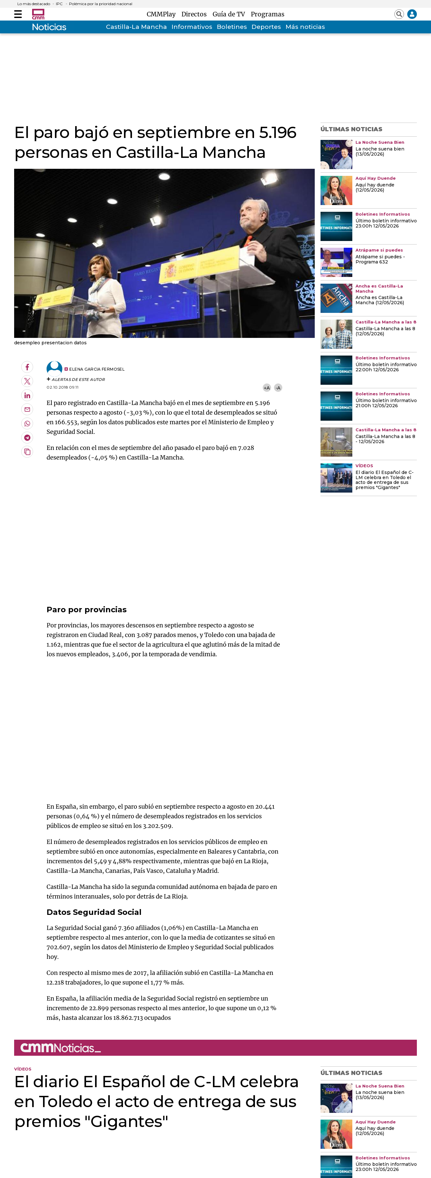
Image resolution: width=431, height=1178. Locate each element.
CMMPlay (163, 14)
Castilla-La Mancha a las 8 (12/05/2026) (385, 331)
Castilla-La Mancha (136, 26)
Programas (268, 14)
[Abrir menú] (18, 14)
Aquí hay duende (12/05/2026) (375, 188)
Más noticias (305, 26)
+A (266, 388)
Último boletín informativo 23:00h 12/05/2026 (386, 224)
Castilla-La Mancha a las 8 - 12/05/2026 (385, 439)
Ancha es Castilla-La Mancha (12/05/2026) (380, 300)
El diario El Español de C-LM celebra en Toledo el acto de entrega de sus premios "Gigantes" (385, 480)
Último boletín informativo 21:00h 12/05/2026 (386, 403)
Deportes (266, 26)
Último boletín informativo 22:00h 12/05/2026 (386, 367)
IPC (59, 4)
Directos (195, 14)
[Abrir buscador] (399, 14)
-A (278, 388)
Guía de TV (230, 14)
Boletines (232, 26)
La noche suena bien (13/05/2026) (380, 152)
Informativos (192, 26)
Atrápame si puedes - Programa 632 (380, 259)
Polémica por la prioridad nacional (100, 4)
